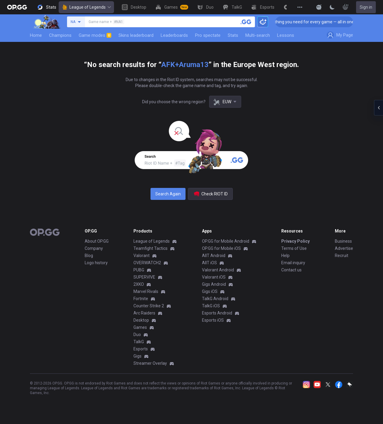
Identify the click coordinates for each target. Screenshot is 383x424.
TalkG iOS (211, 305)
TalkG (138, 341)
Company (94, 248)
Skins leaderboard (135, 35)
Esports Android (217, 313)
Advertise (344, 248)
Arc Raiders (144, 313)
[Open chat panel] (378, 108)
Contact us (291, 270)
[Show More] (319, 7)
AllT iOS (209, 262)
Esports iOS (213, 320)
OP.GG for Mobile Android (225, 241)
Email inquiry (293, 262)
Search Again (168, 194)
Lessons (285, 35)
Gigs (137, 356)
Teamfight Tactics (150, 248)
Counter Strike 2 (148, 305)
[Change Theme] (332, 7)
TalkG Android (215, 298)
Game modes (95, 35)
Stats (233, 35)
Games (140, 327)
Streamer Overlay (150, 363)
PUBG (138, 270)
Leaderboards (174, 35)
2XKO (138, 284)
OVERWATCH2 (147, 262)
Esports (140, 349)
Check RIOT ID (210, 193)
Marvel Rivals (145, 291)
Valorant (141, 255)
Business (343, 241)
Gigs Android (214, 284)
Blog (89, 255)
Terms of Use (294, 248)
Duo (137, 334)
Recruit (341, 255)
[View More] (300, 7)
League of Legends (86, 7)
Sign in (366, 7)
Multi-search (257, 35)
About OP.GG (97, 241)
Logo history (96, 262)
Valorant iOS (214, 277)
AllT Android (213, 255)
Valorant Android (218, 270)
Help (285, 255)
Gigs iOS (210, 291)
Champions (60, 35)
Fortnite (140, 298)
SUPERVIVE (144, 277)
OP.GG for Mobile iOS (221, 248)
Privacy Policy (295, 241)
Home (36, 35)
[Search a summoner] (246, 21)
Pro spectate (208, 35)
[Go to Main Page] (17, 7)
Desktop (141, 320)
